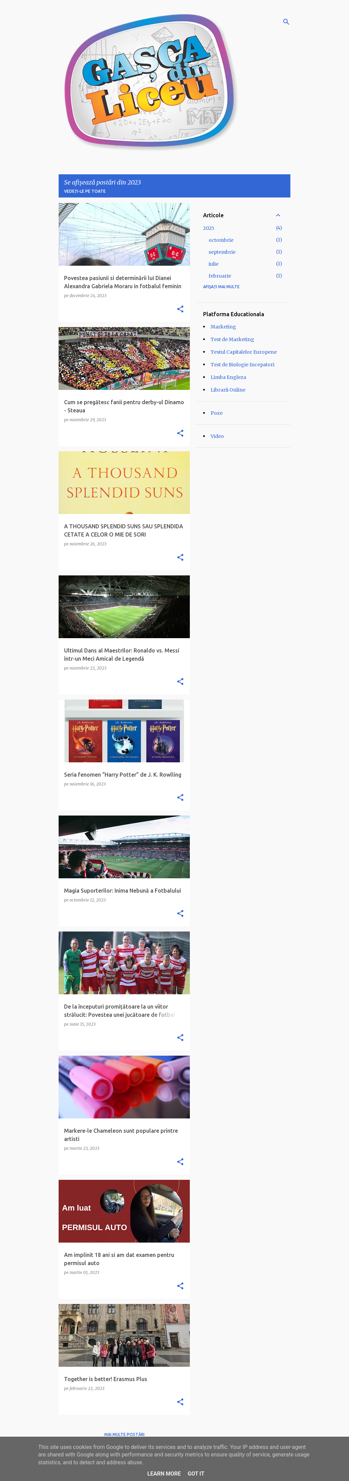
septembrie (222, 252)
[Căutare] (286, 22)
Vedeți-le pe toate (85, 191)
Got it (195, 1473)
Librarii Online (228, 390)
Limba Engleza (228, 377)
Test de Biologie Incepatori (242, 365)
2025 (208, 228)
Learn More (164, 1473)
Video (217, 436)
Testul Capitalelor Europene (244, 352)
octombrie (221, 240)
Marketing (223, 327)
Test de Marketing (232, 339)
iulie (213, 264)
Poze (217, 413)
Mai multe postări (124, 1434)
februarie (220, 276)
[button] (180, 309)
